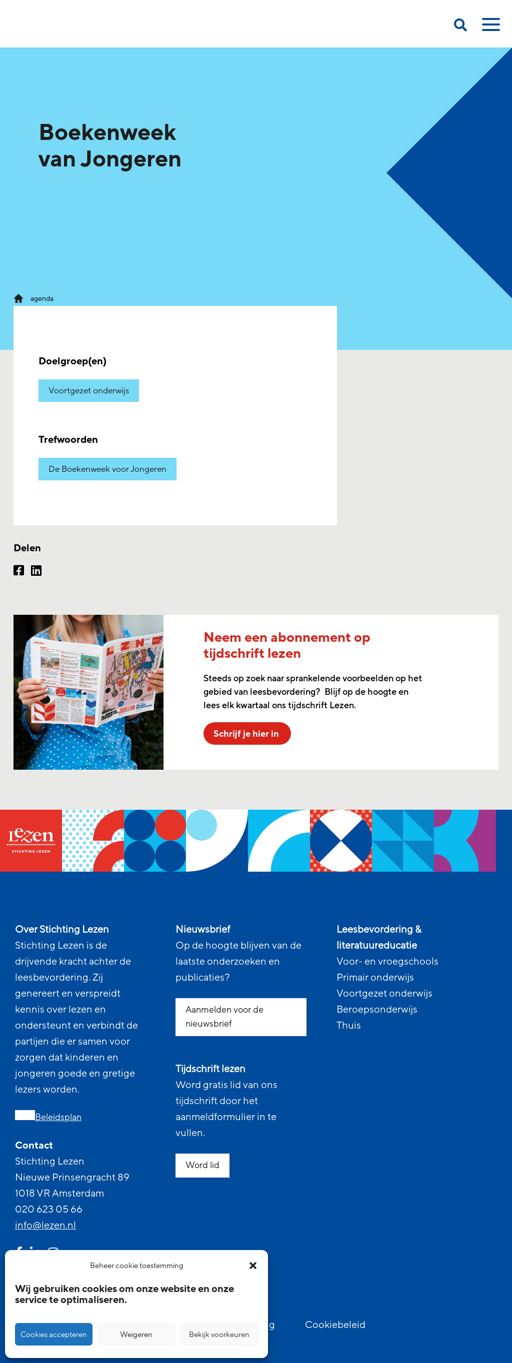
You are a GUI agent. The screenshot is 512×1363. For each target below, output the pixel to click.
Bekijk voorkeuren (219, 1335)
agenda (42, 298)
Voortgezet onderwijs (88, 390)
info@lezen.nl (45, 1225)
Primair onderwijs (375, 977)
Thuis (348, 1025)
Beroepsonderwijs (377, 1009)
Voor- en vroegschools (387, 961)
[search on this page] (460, 26)
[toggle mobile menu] (489, 28)
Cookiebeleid (335, 1325)
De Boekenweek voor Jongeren (107, 469)
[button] (253, 1266)
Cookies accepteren (53, 1335)
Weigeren (136, 1335)
